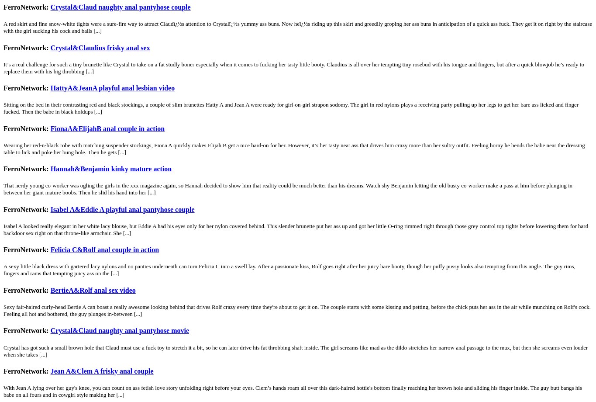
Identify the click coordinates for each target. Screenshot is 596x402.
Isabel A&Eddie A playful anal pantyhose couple (123, 209)
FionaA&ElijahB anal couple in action (108, 128)
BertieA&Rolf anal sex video (93, 290)
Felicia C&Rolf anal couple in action (105, 249)
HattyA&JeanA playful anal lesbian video (113, 88)
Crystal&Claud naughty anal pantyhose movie (120, 330)
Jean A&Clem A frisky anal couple (102, 371)
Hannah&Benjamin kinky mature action (111, 169)
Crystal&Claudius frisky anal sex (100, 48)
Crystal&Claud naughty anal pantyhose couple (121, 7)
